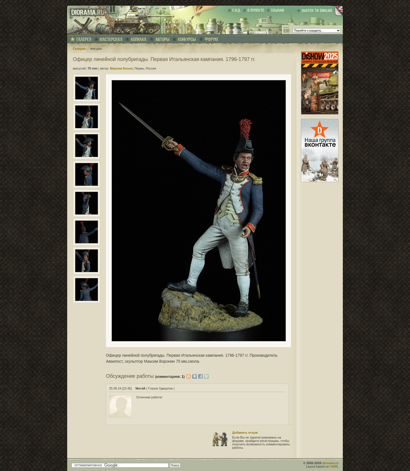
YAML (334, 466)
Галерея (79, 48)
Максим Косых (121, 68)
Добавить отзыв (245, 432)
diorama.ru (330, 463)
